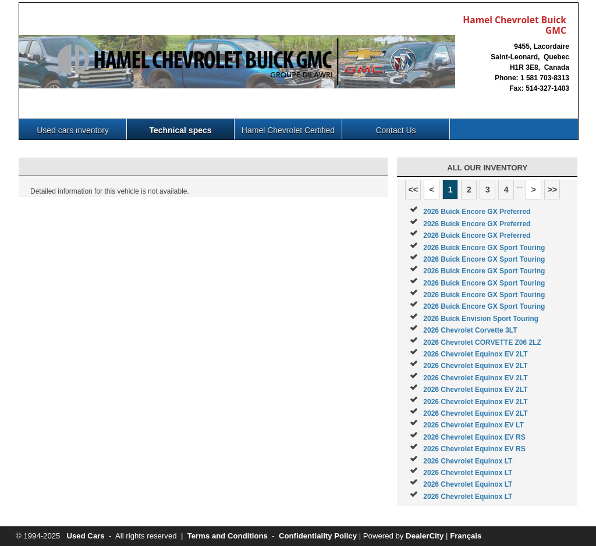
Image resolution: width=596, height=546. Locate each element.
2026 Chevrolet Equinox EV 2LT (475, 354)
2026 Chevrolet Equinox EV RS (474, 437)
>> (552, 189)
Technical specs (180, 130)
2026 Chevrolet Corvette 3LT (470, 330)
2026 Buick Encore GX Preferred (476, 212)
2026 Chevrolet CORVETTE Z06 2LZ (482, 342)
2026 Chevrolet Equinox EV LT (473, 425)
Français (465, 535)
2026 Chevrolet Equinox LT (467, 461)
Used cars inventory (73, 130)
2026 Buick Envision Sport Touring (480, 319)
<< (413, 189)
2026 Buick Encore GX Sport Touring (484, 248)
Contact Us (395, 130)
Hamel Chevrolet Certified (288, 130)
